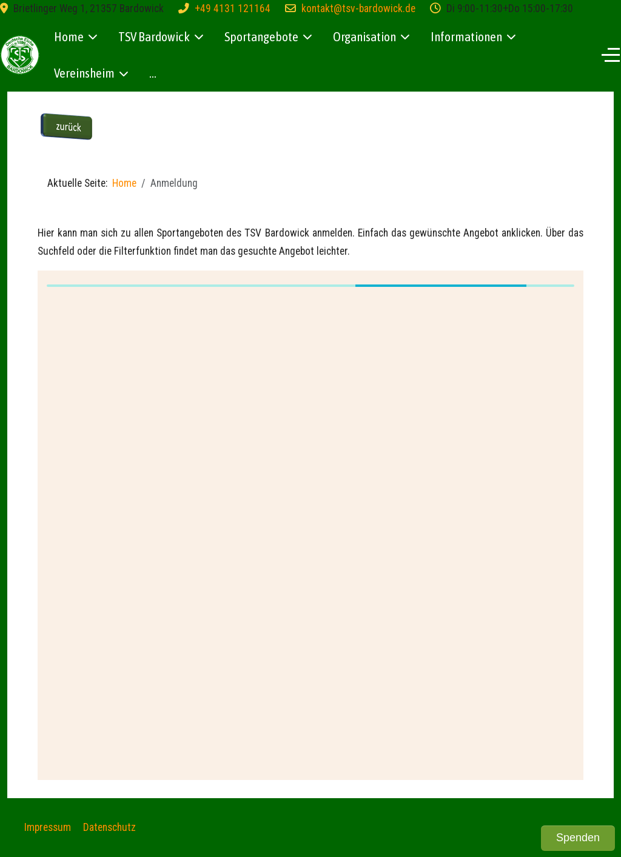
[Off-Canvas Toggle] (611, 54)
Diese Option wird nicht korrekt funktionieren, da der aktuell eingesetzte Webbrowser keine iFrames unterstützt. (310, 522)
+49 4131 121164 (232, 8)
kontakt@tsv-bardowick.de (358, 8)
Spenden (578, 838)
